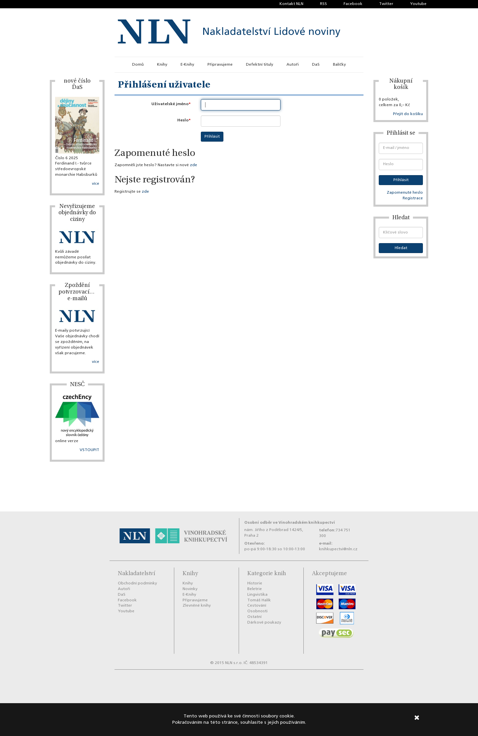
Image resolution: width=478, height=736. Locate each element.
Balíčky (339, 64)
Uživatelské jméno (170, 104)
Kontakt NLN (291, 4)
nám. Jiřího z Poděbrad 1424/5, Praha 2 (273, 532)
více (95, 183)
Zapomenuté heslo (405, 192)
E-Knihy (187, 64)
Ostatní (254, 617)
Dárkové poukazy (264, 622)
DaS (316, 64)
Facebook (353, 4)
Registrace (413, 198)
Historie (254, 583)
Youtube (418, 4)
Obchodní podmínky (137, 583)
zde (193, 165)
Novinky (190, 589)
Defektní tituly (259, 64)
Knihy (162, 64)
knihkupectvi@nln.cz (338, 549)
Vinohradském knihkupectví (307, 522)
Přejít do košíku (408, 114)
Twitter (386, 4)
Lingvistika (257, 594)
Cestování (256, 605)
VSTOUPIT (89, 450)
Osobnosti (257, 611)
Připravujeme (220, 64)
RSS (323, 4)
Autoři (292, 64)
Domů (138, 64)
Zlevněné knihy (197, 605)
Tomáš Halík (259, 600)
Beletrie (254, 589)
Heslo (183, 120)
